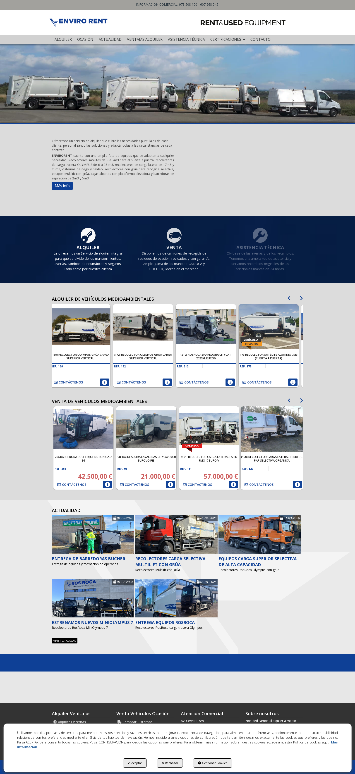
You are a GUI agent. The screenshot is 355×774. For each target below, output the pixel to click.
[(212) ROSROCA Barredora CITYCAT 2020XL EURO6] (209, 326)
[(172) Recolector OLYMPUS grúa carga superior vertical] (146, 326)
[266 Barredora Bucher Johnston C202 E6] (83, 429)
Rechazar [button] (170, 763)
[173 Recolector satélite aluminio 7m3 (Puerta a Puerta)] (272, 326)
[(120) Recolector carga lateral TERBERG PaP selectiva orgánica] (272, 429)
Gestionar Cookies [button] (213, 763)
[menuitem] (63, 39)
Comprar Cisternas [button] (135, 722)
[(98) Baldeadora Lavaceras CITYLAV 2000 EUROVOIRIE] (146, 429)
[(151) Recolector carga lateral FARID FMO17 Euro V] (209, 429)
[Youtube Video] (242, 167)
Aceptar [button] (135, 763)
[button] (78, 22)
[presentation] (289, 296)
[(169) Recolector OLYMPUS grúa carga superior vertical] (83, 326)
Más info (62, 185)
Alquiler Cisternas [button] (69, 722)
